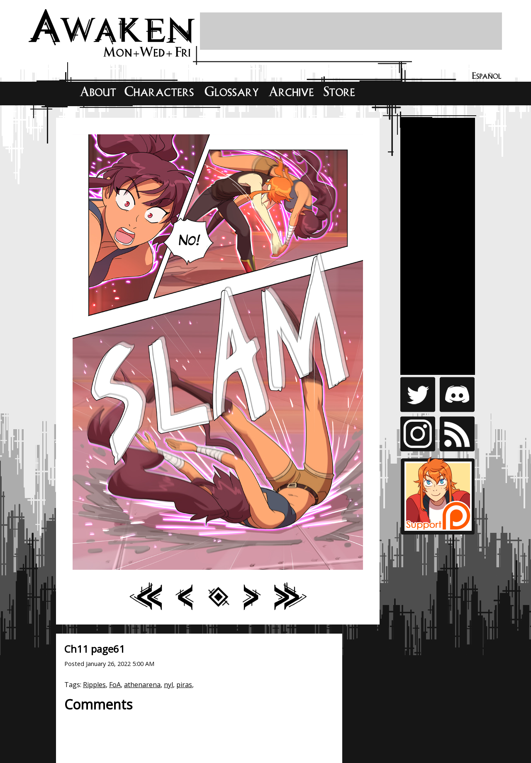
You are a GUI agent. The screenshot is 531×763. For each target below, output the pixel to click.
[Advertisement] (351, 31)
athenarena (142, 684)
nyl (168, 684)
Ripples (94, 684)
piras (184, 684)
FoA (115, 684)
